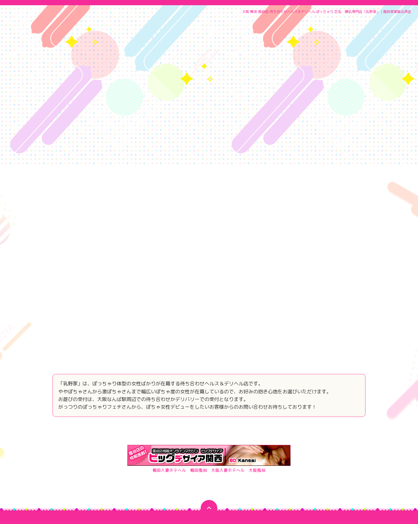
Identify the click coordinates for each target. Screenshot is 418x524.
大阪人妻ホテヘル (228, 398)
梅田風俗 (198, 398)
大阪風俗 (257, 398)
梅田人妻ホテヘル (169, 398)
